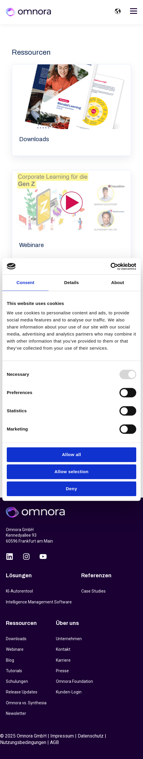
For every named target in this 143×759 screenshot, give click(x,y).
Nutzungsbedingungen (23, 742)
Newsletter (16, 713)
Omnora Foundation (74, 681)
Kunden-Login (69, 692)
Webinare (15, 649)
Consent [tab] (25, 282)
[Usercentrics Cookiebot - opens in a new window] (110, 266)
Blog (10, 660)
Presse (62, 670)
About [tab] (117, 282)
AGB (54, 742)
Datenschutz (91, 736)
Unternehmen (69, 638)
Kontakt (63, 649)
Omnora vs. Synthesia (26, 702)
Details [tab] (71, 282)
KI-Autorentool (19, 591)
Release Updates (21, 692)
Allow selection (71, 471)
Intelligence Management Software (39, 602)
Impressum (62, 736)
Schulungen (17, 681)
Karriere (63, 660)
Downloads (16, 638)
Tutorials (14, 670)
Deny (71, 488)
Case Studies (93, 591)
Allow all (71, 454)
